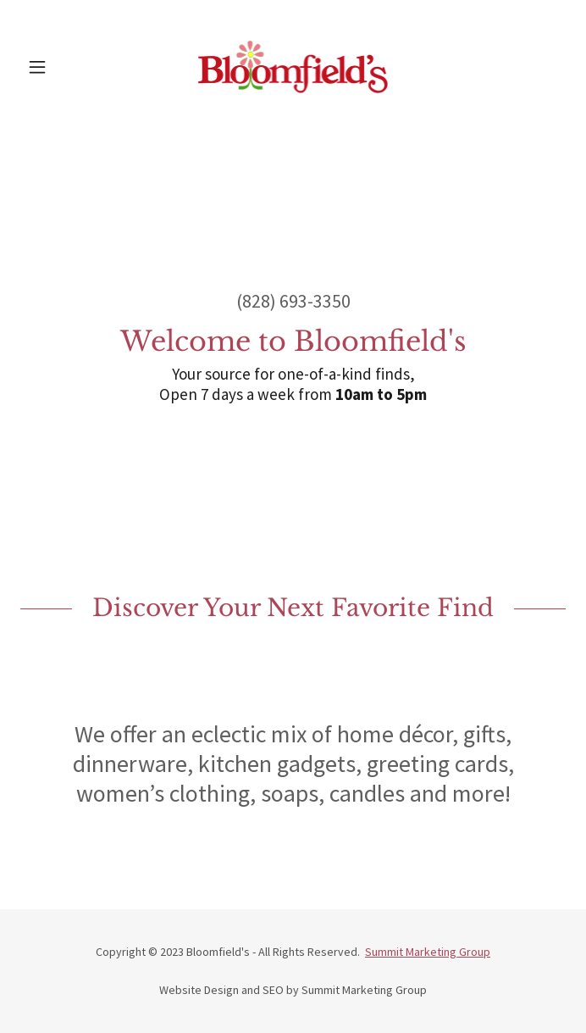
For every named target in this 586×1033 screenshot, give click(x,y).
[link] (293, 67)
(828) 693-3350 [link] (293, 301)
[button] (61, 67)
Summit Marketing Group (427, 951)
